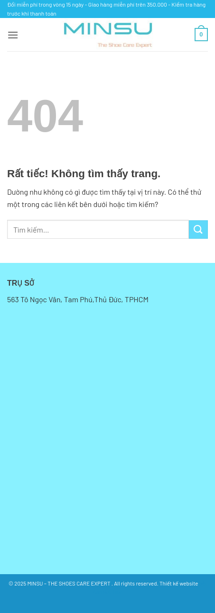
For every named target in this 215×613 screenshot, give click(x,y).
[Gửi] (198, 229)
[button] (13, 34)
